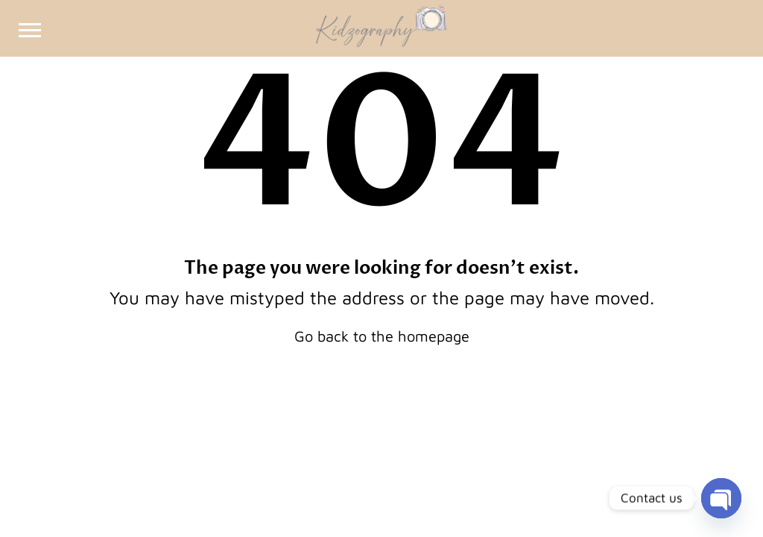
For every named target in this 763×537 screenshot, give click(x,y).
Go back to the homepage (381, 336)
